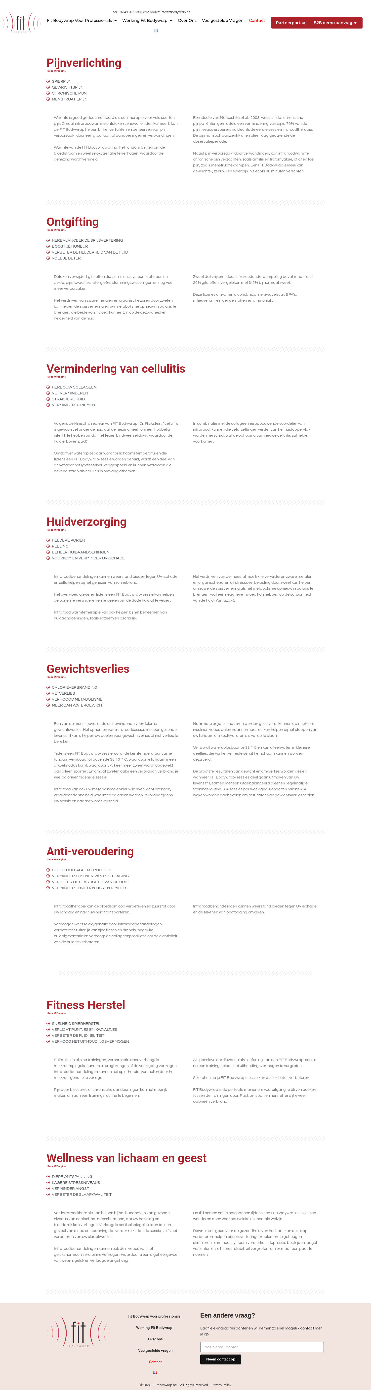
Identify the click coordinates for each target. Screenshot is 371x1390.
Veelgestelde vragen (223, 20)
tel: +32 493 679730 (127, 12)
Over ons (187, 20)
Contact (257, 20)
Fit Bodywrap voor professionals (82, 20)
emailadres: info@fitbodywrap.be (166, 12)
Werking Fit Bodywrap (147, 20)
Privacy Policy (221, 1385)
